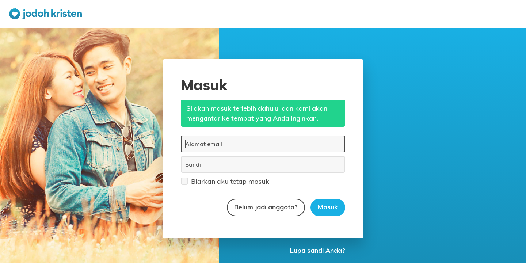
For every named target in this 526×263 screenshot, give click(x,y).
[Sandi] (263, 164)
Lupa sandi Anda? (317, 250)
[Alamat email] (263, 144)
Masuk (328, 207)
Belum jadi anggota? (266, 207)
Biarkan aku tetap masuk (225, 181)
